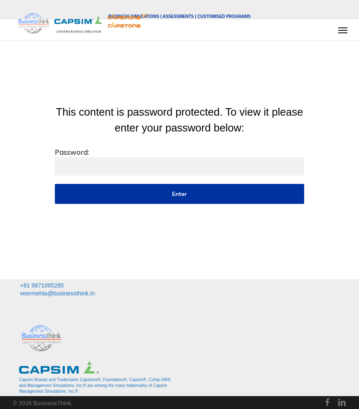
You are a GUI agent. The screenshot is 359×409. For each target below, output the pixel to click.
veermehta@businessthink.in (57, 293)
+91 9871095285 (42, 285)
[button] (342, 30)
